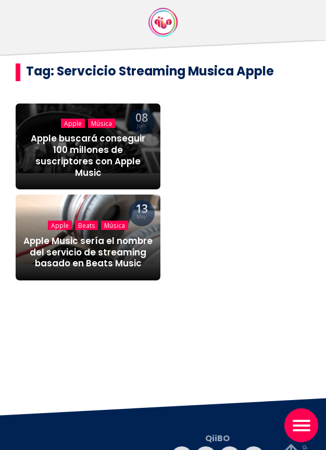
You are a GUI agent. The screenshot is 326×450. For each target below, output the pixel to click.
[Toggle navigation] (301, 425)
